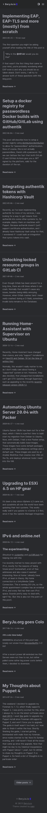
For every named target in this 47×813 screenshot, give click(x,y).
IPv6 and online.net (21, 535)
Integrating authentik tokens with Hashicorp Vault (23, 191)
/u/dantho (19, 555)
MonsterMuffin (31, 643)
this (21, 716)
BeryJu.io (28, 803)
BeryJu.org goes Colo (23, 621)
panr (32, 806)
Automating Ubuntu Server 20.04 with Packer (22, 412)
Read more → (9, 86)
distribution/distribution (33, 143)
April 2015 (7, 716)
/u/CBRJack (34, 555)
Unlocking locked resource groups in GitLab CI (21, 264)
